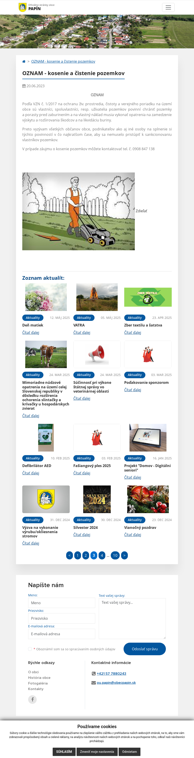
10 (115, 555)
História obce (39, 678)
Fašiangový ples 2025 (92, 465)
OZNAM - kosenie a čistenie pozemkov (63, 61)
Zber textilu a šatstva (143, 325)
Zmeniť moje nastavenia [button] (97, 752)
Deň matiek (32, 325)
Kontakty (35, 689)
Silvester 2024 (85, 527)
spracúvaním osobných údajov (92, 649)
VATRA (79, 325)
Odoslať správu (145, 648)
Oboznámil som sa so (74, 649)
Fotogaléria (38, 683)
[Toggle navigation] (168, 7)
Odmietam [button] (129, 752)
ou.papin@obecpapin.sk (116, 682)
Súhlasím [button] (64, 752)
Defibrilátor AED (36, 465)
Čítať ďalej (30, 332)
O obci (33, 672)
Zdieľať (84, 210)
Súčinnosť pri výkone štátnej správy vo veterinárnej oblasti (92, 387)
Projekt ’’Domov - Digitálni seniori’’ (147, 467)
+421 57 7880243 (111, 673)
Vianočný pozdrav (140, 527)
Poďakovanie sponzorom (146, 382)
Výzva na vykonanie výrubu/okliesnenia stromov (40, 532)
